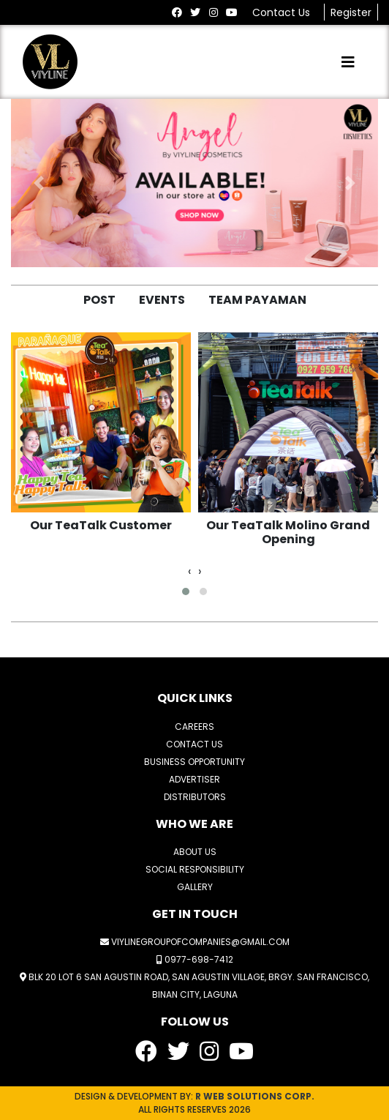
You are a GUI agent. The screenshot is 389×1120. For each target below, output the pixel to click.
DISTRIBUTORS (195, 797)
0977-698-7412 (194, 959)
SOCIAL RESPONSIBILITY (195, 869)
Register (351, 12)
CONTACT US (194, 744)
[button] (38, 183)
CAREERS (194, 726)
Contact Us (282, 12)
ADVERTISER (194, 779)
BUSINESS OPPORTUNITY (194, 761)
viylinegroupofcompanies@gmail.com (195, 942)
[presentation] (189, 571)
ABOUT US (194, 851)
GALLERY (195, 887)
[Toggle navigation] (348, 62)
